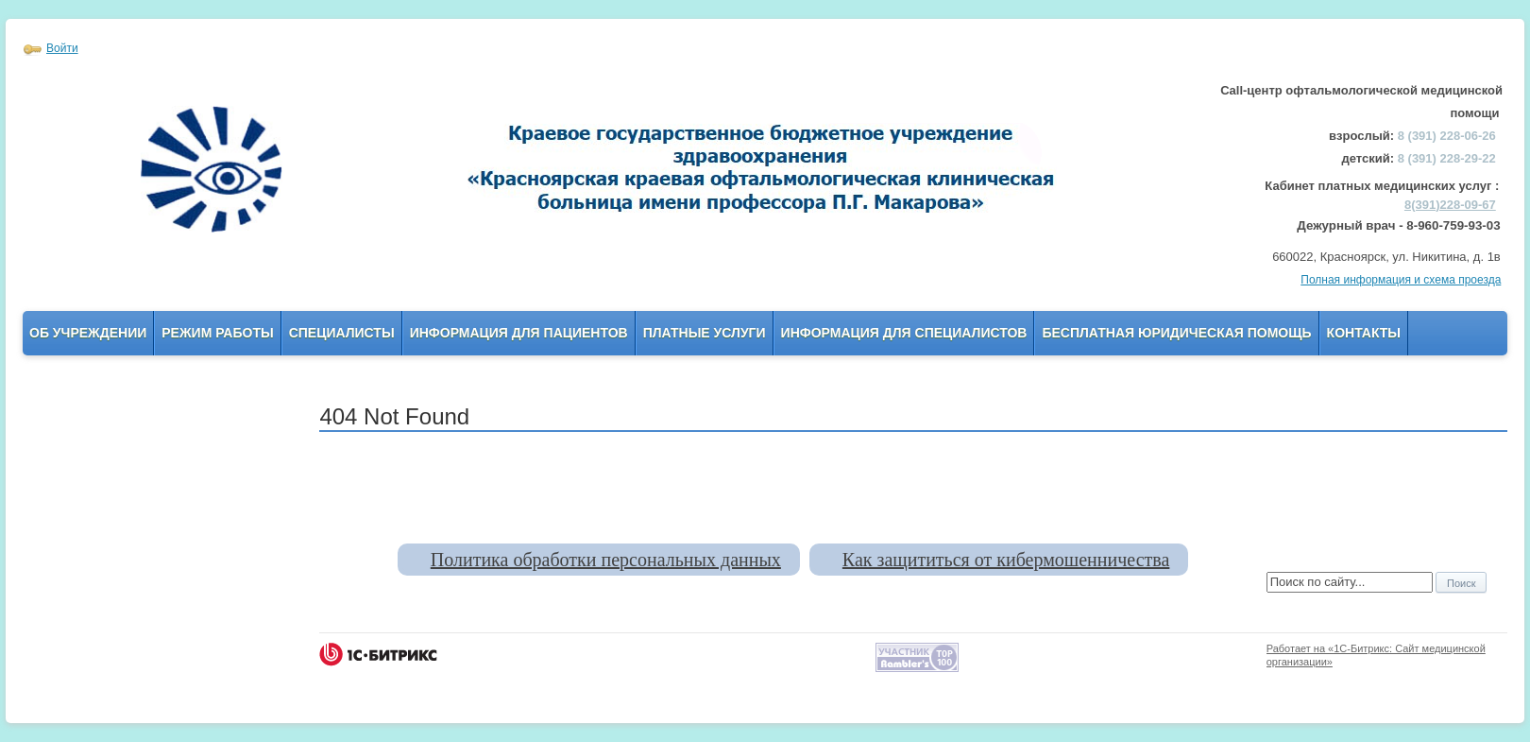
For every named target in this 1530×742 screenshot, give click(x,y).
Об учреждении (87, 332)
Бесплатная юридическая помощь (1176, 332)
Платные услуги (704, 332)
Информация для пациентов (519, 332)
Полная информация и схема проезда (1400, 279)
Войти (62, 48)
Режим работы (217, 332)
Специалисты (342, 332)
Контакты (1364, 332)
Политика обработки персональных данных (606, 559)
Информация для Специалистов (904, 332)
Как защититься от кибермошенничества (1005, 559)
